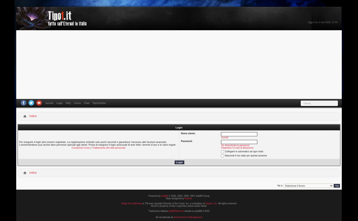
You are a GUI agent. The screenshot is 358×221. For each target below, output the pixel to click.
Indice (33, 116)
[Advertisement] (179, 65)
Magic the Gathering (131, 203)
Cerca (77, 103)
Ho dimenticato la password (235, 145)
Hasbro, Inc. (211, 203)
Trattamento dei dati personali (108, 147)
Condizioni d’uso (81, 147)
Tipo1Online (99, 103)
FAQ (68, 103)
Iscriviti (49, 103)
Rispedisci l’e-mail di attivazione (237, 148)
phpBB (164, 196)
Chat (86, 103)
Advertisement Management (188, 217)
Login (59, 103)
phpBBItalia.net (176, 211)
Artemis (188, 198)
